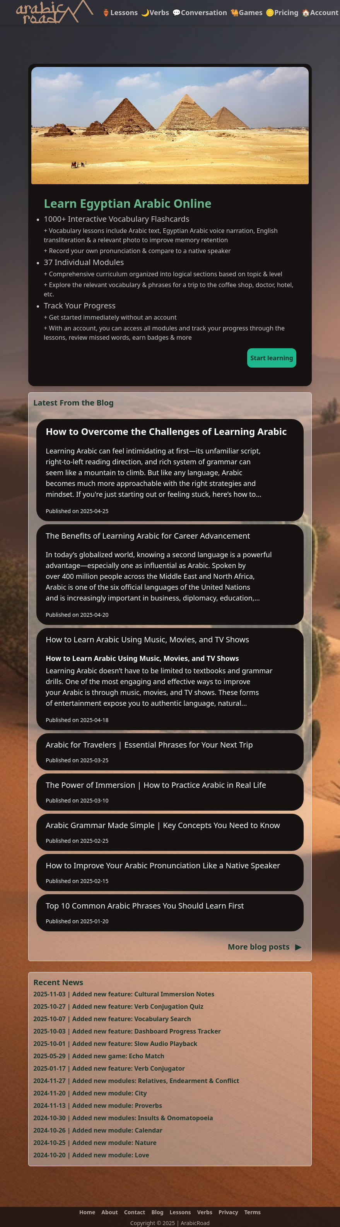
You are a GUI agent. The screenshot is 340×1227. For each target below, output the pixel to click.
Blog (157, 1212)
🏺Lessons (120, 12)
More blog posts (267, 946)
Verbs (204, 1212)
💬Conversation (199, 12)
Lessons (180, 1212)
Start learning (271, 358)
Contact (134, 1212)
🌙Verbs (155, 12)
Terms (252, 1212)
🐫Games (246, 12)
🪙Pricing (282, 12)
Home (87, 1212)
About (109, 1212)
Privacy (228, 1212)
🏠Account (320, 12)
